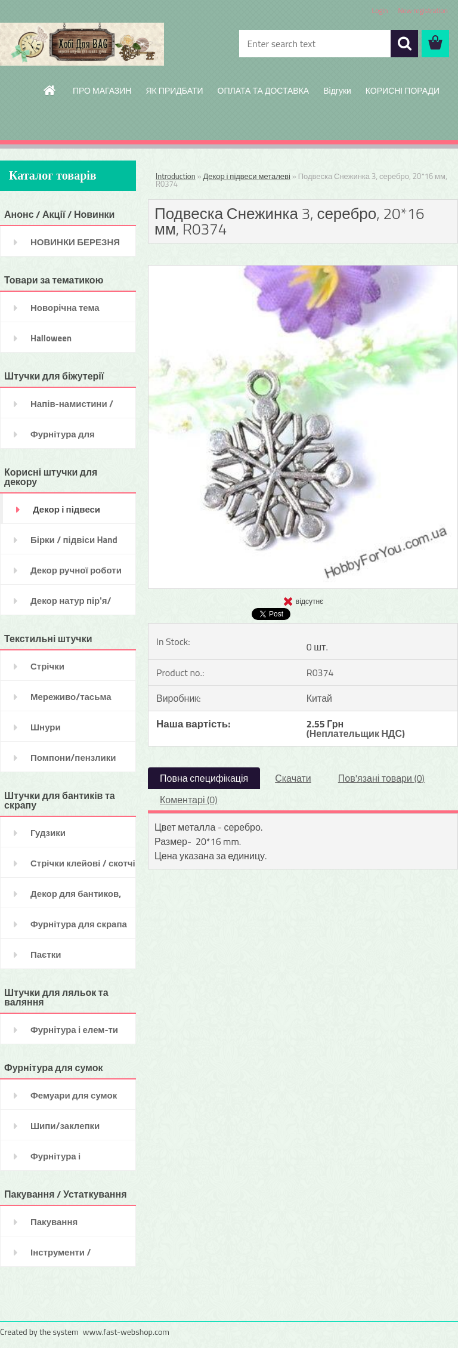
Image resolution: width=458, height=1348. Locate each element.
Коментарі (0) (188, 799)
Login (380, 10)
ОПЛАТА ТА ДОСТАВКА (264, 90)
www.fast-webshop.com (126, 1331)
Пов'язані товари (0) (381, 778)
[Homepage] (50, 90)
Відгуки (337, 90)
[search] (404, 43)
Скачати (293, 778)
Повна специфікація (204, 778)
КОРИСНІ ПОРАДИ (403, 90)
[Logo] (82, 44)
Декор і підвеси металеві (246, 176)
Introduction (176, 176)
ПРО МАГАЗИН (102, 90)
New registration (423, 10)
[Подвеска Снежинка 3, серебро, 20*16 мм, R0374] (302, 270)
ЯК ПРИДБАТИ (174, 90)
